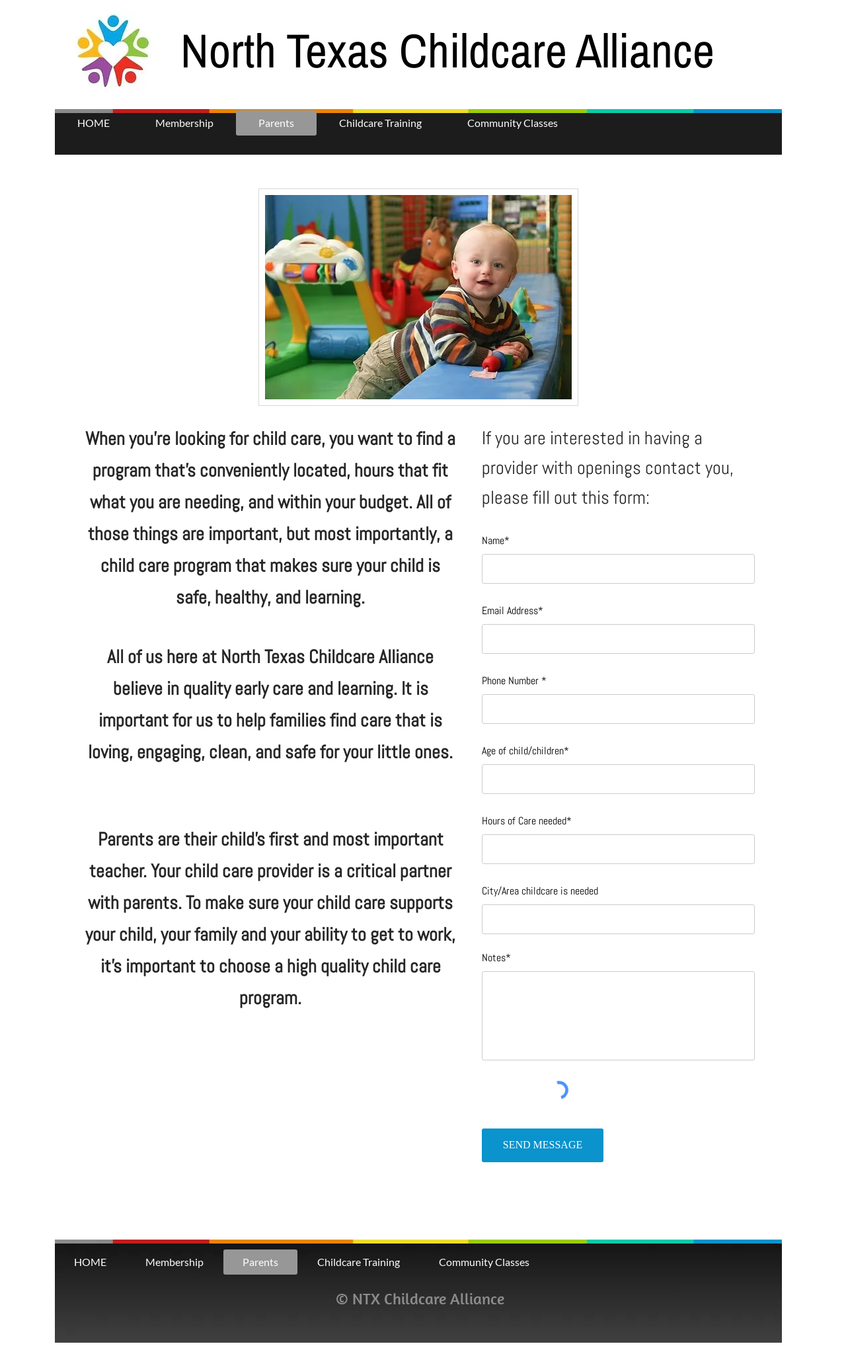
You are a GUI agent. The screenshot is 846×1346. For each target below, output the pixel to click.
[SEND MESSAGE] (542, 1145)
